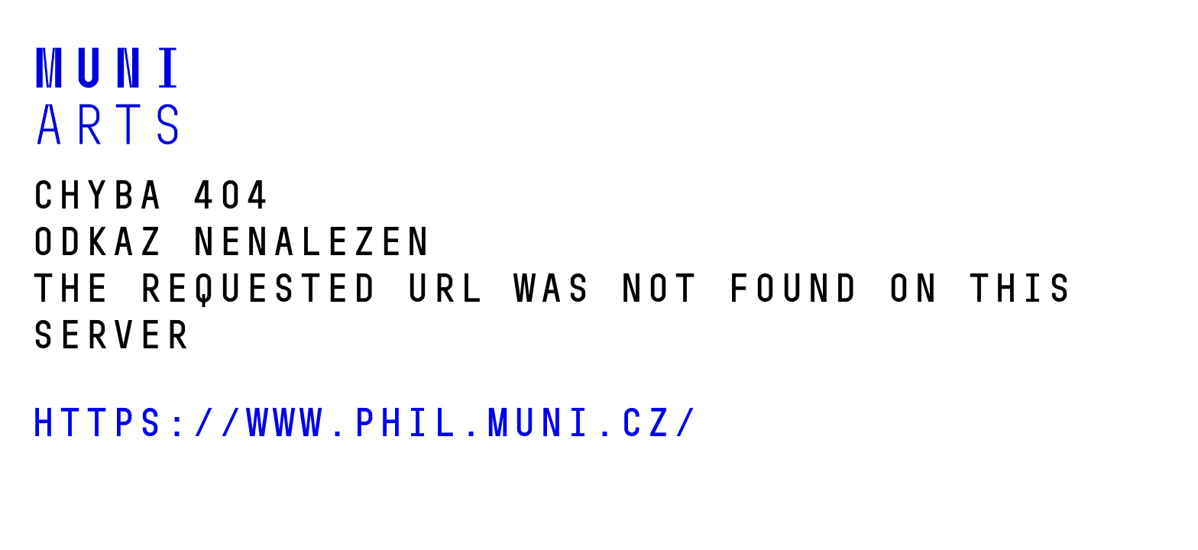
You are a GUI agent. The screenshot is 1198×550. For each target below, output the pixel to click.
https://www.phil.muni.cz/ (363, 423)
